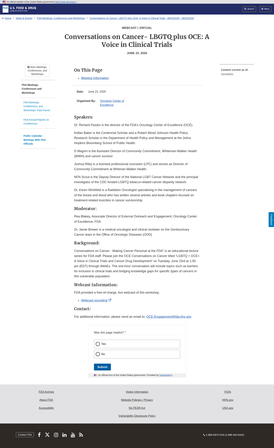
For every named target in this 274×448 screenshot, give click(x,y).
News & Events (24, 18)
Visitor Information (137, 391)
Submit (102, 367)
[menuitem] (236, 73)
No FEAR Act (137, 408)
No (103, 354)
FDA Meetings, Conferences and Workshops (61, 18)
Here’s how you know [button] (66, 2)
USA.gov (227, 408)
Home (8, 18)
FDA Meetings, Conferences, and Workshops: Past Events (37, 106)
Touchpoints (164, 375)
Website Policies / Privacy (137, 399)
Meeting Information (95, 78)
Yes (103, 344)
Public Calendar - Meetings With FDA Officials (35, 139)
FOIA (227, 391)
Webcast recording (94, 300)
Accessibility (46, 408)
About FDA (46, 399)
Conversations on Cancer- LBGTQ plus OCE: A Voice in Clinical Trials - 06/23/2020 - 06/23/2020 (142, 18)
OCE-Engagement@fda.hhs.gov (168, 316)
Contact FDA (25, 434)
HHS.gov (227, 399)
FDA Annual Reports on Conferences (36, 121)
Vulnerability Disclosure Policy (137, 415)
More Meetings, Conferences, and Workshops (37, 70)
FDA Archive (46, 391)
